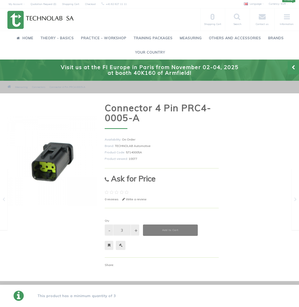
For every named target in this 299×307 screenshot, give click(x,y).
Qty (107, 220)
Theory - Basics (57, 38)
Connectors (38, 87)
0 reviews (112, 199)
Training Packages (153, 38)
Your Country (150, 52)
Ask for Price (130, 179)
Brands (276, 38)
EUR (278, 3)
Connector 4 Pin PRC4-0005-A (67, 87)
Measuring (191, 38)
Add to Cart (170, 230)
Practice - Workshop (103, 38)
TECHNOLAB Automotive (133, 146)
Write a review (134, 199)
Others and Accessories (235, 38)
